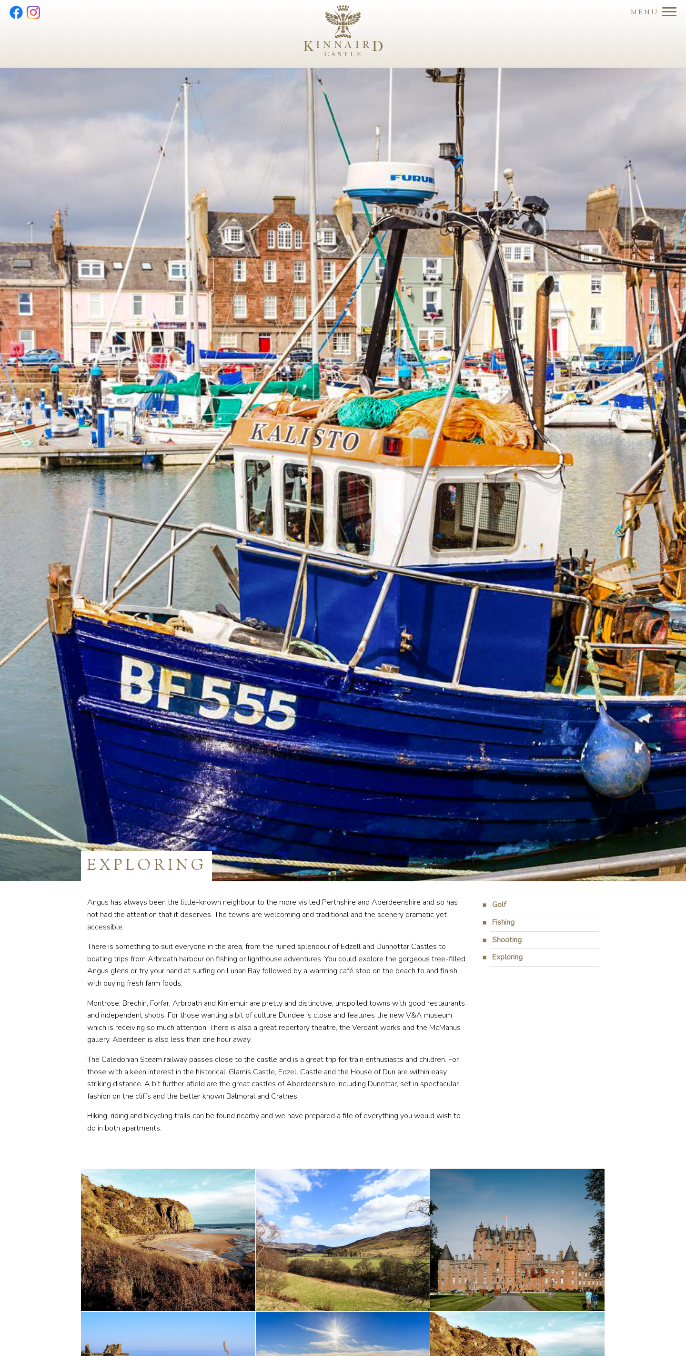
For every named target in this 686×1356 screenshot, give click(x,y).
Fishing (503, 922)
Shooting (507, 940)
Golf (499, 904)
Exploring (507, 957)
